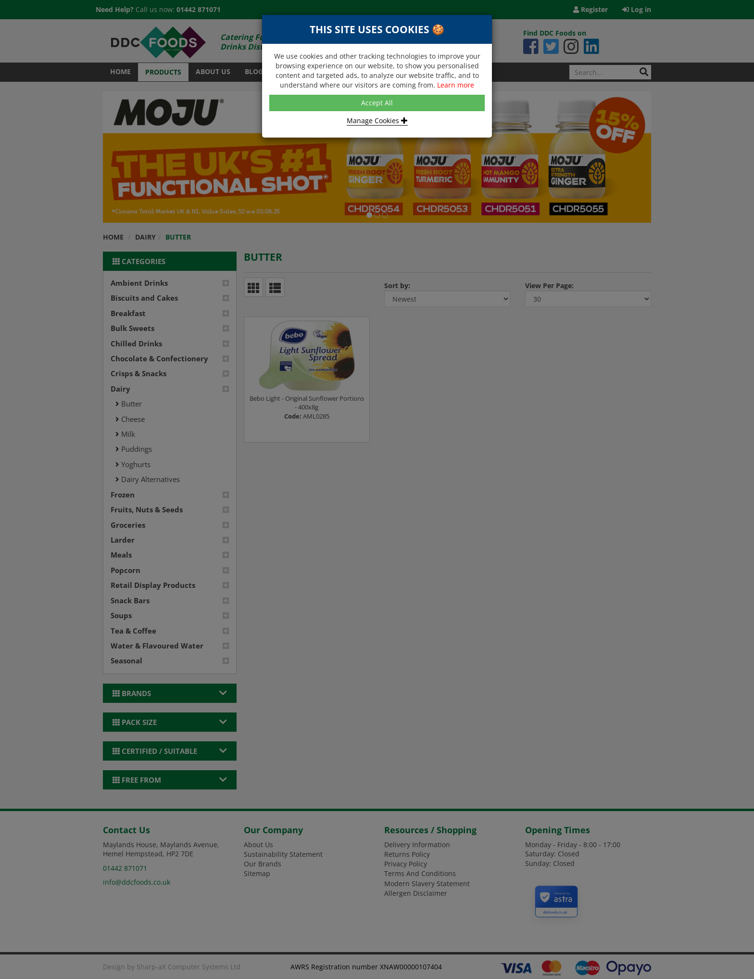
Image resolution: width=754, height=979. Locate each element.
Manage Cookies (377, 120)
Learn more (455, 84)
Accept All (377, 102)
